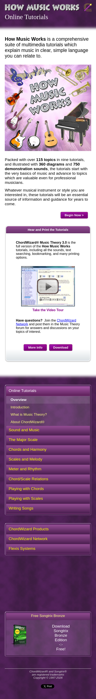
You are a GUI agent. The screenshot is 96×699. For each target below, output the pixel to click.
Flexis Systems (22, 548)
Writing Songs (21, 508)
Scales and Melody (25, 459)
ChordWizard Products (29, 529)
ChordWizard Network (28, 539)
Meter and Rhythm (25, 469)
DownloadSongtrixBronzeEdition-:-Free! (40, 637)
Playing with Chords (26, 488)
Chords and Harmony (27, 449)
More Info (35, 347)
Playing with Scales (26, 498)
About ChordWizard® (27, 422)
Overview (19, 400)
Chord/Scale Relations (28, 479)
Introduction (20, 407)
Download (60, 347)
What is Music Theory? (29, 414)
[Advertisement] (48, 583)
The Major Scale (23, 439)
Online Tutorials (22, 390)
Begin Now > (74, 215)
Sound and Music (24, 430)
